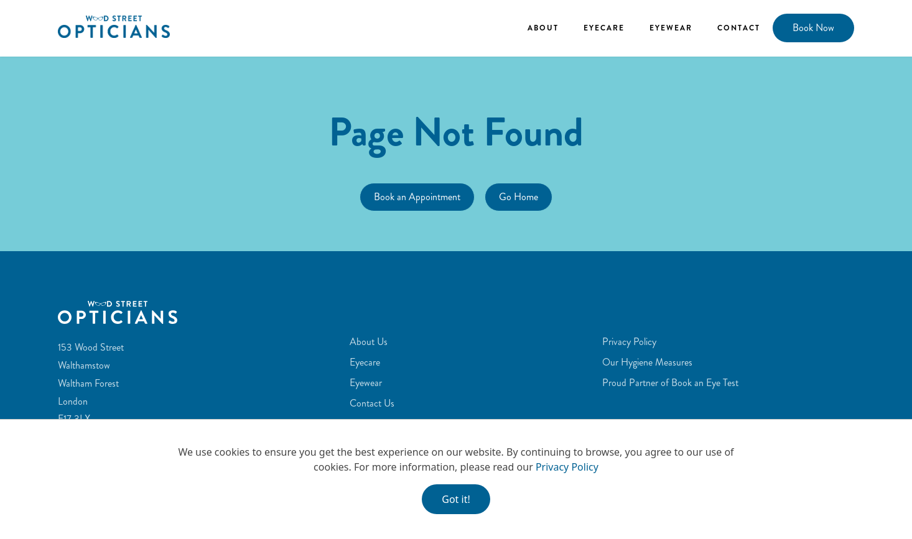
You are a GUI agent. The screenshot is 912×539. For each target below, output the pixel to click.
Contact (738, 28)
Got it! (456, 499)
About (543, 28)
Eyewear (670, 28)
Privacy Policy (567, 467)
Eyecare (604, 28)
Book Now (813, 28)
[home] (114, 26)
